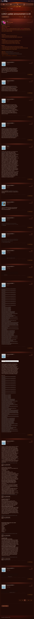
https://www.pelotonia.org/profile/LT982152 (8, 331)
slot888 (13, 135)
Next (28, 16)
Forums (8, 8)
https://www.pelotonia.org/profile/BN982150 (8, 330)
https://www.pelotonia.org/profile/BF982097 (8, 312)
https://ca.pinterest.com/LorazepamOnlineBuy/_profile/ (10, 324)
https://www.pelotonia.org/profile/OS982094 (8, 311)
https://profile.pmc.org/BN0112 (6, 310)
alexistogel (4, 225)
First (20, 16)
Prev (22, 16)
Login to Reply (5, 16)
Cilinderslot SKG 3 (12, 592)
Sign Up (32, 1)
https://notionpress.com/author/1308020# (8, 422)
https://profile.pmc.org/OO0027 (6, 394)
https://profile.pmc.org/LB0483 (6, 307)
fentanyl (13, 475)
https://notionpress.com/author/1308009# (8, 333)
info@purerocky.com (7, 465)
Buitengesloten (10, 576)
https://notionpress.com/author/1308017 (8, 334)
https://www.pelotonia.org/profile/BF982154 (8, 332)
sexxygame (3, 152)
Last (31, 16)
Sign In (29, 1)
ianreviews (4, 71)
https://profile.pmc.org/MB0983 (6, 309)
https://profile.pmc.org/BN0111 (6, 308)
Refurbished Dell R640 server (6, 109)
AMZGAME (4, 8)
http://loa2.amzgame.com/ (9, 51)
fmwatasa (6, 208)
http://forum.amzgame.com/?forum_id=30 (12, 52)
